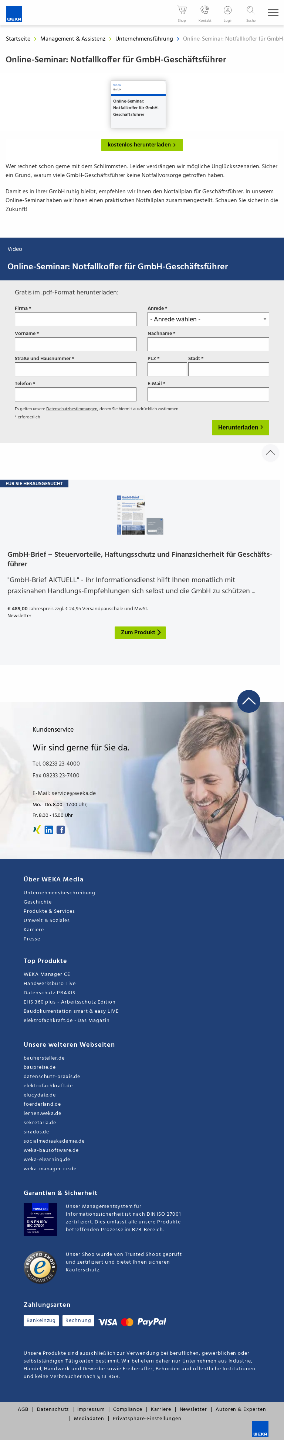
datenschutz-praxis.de (52, 1077)
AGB (23, 1409)
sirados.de (36, 1132)
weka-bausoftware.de (51, 1150)
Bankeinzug (41, 1320)
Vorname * (75, 341)
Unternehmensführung (145, 39)
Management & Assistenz (73, 39)
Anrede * (208, 315)
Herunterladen (239, 427)
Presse (32, 939)
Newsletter (193, 1409)
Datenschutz (53, 1409)
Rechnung (78, 1320)
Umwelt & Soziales (47, 921)
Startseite (18, 39)
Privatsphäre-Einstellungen (147, 1419)
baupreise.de (40, 1067)
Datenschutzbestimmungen (71, 409)
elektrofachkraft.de (48, 1086)
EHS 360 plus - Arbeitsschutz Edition (69, 1002)
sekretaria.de (40, 1123)
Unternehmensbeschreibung (59, 893)
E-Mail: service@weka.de (64, 793)
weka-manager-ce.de (50, 1169)
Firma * (75, 315)
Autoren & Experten (241, 1409)
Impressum (90, 1409)
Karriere (34, 930)
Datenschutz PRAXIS (49, 993)
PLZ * (167, 366)
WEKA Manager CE (47, 974)
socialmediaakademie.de (54, 1141)
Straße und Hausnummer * (75, 366)
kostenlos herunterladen (143, 145)
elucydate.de (40, 1095)
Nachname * (208, 341)
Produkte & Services (49, 911)
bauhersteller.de (44, 1058)
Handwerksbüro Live (50, 984)
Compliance (127, 1409)
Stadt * (228, 366)
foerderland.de (42, 1104)
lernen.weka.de (42, 1114)
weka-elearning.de (47, 1160)
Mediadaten (89, 1419)
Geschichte (38, 902)
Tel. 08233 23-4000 (56, 764)
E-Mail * (208, 391)
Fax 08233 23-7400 (56, 775)
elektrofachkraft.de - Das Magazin (67, 1021)
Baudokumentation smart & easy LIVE (71, 1011)
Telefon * (75, 391)
